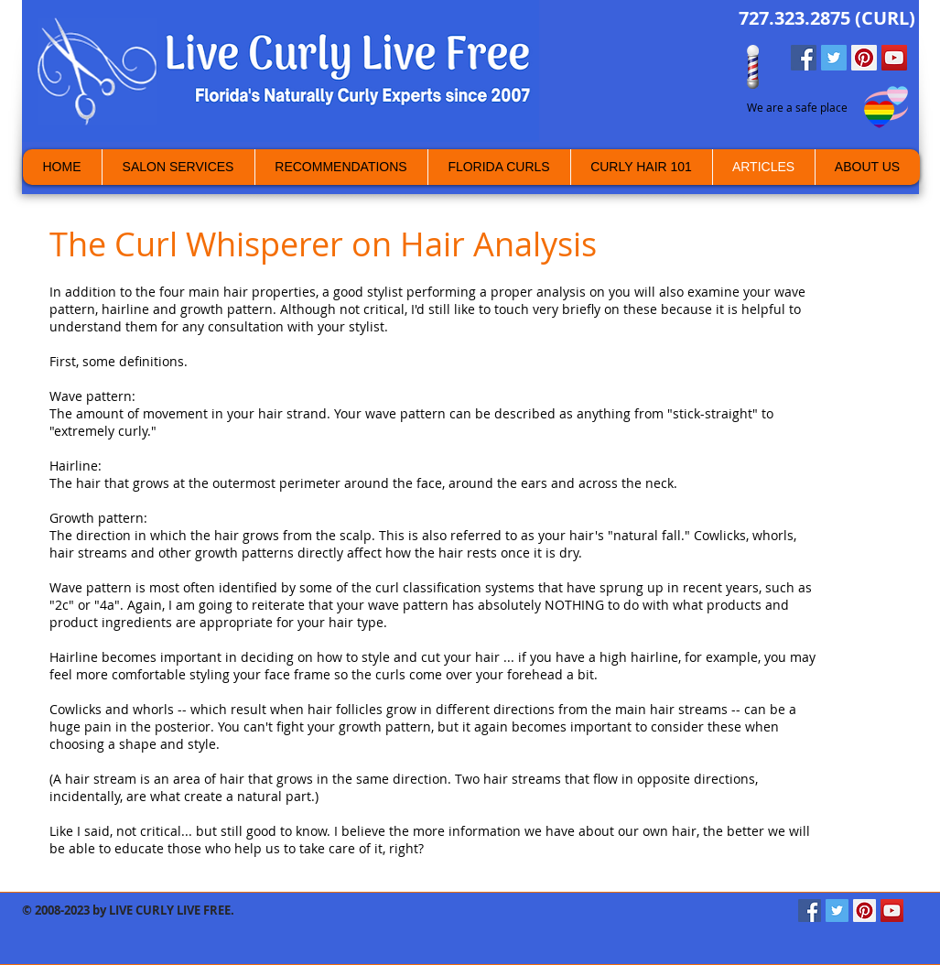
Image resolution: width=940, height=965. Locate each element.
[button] (867, 167)
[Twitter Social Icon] (834, 57)
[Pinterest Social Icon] (864, 57)
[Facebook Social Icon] (803, 57)
